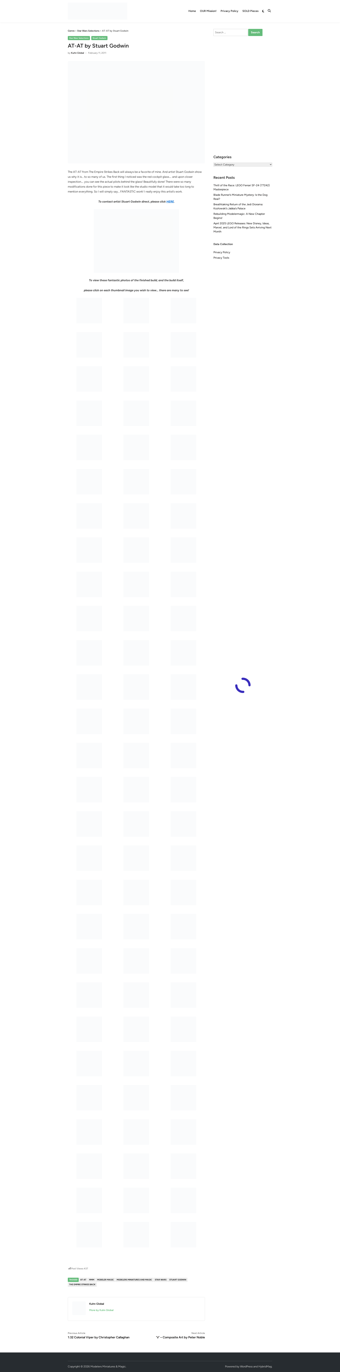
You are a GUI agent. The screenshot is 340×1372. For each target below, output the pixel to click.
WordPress (246, 1366)
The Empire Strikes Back (82, 1284)
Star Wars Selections (79, 38)
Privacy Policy (229, 11)
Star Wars (160, 1280)
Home (192, 11)
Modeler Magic (105, 1280)
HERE (170, 201)
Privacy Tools (221, 257)
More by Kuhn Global (101, 1310)
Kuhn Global (77, 52)
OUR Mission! (208, 11)
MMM (91, 1280)
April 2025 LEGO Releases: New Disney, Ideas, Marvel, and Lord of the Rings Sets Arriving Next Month (242, 227)
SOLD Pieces (250, 11)
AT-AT (83, 1280)
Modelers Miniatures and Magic (134, 1280)
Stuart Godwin (99, 38)
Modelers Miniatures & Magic (108, 1366)
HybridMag (265, 1366)
